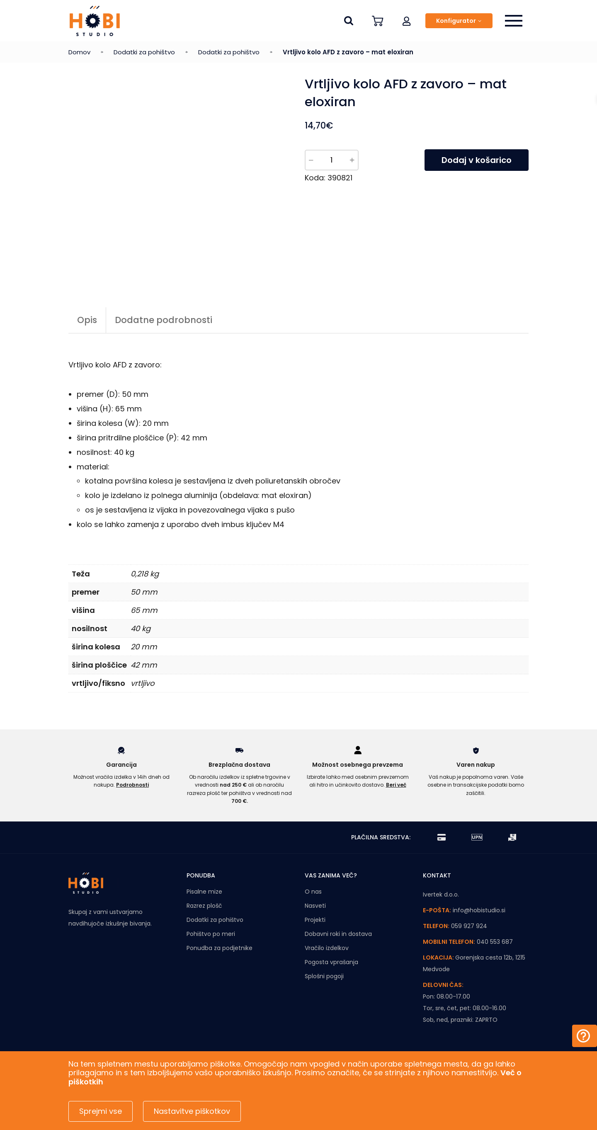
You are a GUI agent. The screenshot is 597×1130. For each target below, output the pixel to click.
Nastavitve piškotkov (192, 1111)
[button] (406, 20)
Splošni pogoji (324, 976)
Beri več (396, 784)
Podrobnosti (132, 784)
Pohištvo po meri (211, 934)
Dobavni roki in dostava (338, 934)
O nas (313, 891)
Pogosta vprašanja (331, 962)
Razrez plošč (204, 906)
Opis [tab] (87, 320)
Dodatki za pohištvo (144, 52)
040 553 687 (495, 942)
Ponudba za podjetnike (219, 948)
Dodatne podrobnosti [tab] (163, 320)
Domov (79, 52)
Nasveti (315, 906)
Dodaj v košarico (477, 160)
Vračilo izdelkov (327, 948)
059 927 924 (469, 926)
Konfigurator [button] (456, 21)
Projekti (315, 920)
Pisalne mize (204, 891)
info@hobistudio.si (479, 910)
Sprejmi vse (100, 1111)
